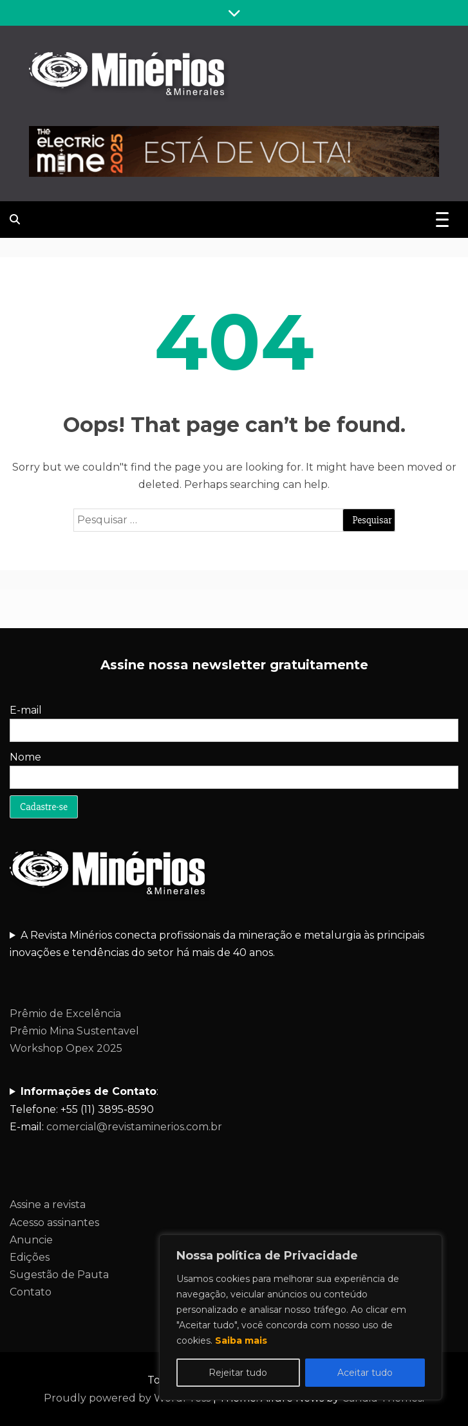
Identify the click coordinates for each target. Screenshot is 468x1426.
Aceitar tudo (365, 1372)
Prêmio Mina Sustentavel (74, 1031)
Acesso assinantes (54, 1222)
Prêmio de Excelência (65, 1013)
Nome (25, 757)
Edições (30, 1257)
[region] (300, 1317)
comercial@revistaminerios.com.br (134, 1127)
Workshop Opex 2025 (66, 1048)
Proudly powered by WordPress (128, 1398)
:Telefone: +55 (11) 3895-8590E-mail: (116, 1108)
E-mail (26, 710)
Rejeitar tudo (238, 1372)
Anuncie (31, 1240)
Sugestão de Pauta (59, 1274)
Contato (30, 1292)
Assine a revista (48, 1204)
